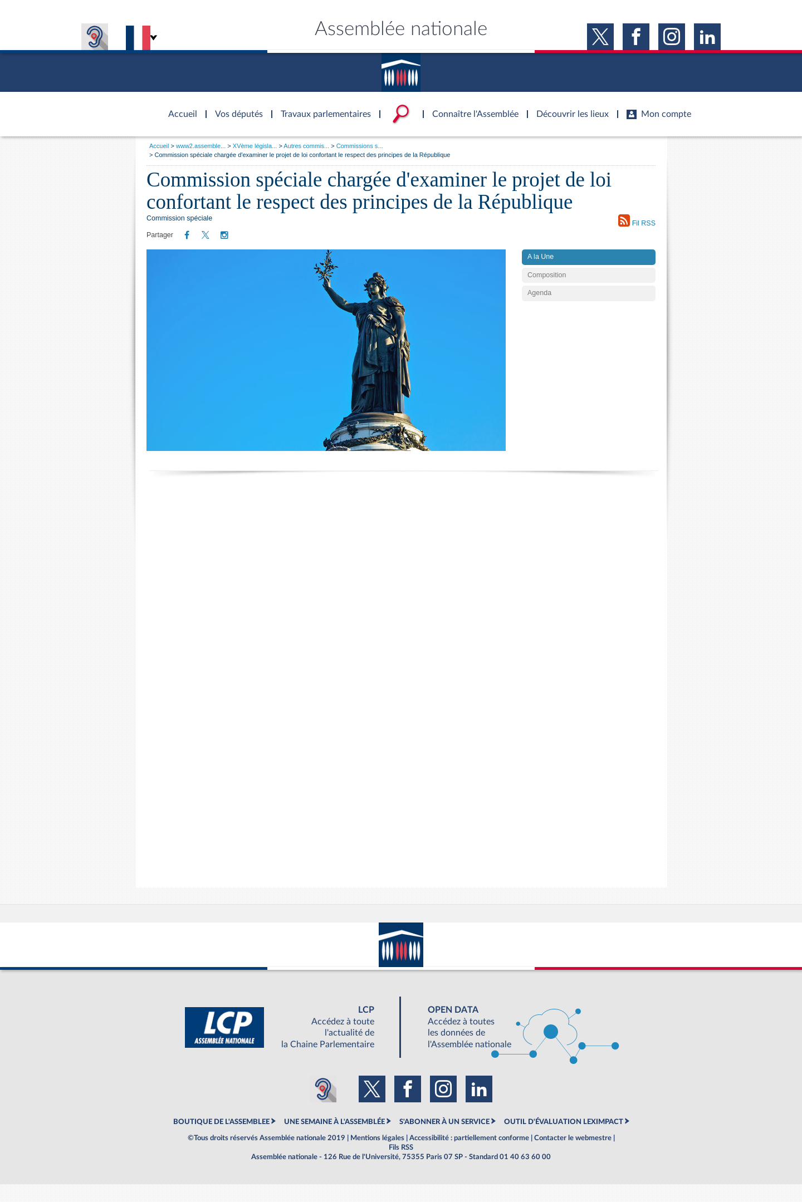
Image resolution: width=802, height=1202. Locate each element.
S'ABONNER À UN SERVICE (444, 1139)
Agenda (539, 311)
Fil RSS (637, 221)
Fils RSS (401, 1165)
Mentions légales (377, 1155)
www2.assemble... (201, 146)
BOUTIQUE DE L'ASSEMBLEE (221, 1139)
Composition (546, 292)
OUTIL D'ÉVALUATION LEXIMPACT (563, 1139)
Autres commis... (306, 146)
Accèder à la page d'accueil (178, 107)
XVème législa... (255, 146)
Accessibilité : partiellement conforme (469, 1155)
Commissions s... (359, 146)
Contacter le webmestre (573, 1155)
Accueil (159, 146)
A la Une (540, 274)
